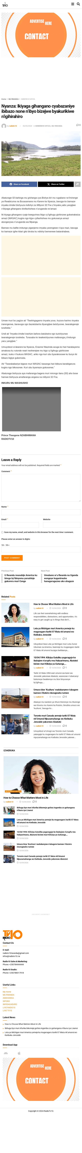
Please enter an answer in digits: (15, 539)
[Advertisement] (41, 77)
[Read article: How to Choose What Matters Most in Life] (15, 613)
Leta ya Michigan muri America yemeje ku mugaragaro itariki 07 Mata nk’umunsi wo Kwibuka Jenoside (54, 632)
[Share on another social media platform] (77, 184)
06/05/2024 (27, 126)
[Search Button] (78, 4)
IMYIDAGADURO (10, 1004)
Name (5, 506)
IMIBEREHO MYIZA (28, 99)
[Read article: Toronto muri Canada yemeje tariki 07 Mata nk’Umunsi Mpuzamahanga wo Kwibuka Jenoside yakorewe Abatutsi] (15, 724)
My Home (7, 992)
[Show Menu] (72, 4)
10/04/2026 (55, 608)
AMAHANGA (8, 998)
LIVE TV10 (7, 1011)
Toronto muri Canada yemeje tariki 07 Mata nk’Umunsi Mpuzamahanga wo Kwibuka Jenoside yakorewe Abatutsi (55, 719)
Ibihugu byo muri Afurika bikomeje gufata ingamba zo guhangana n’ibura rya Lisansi (41, 1028)
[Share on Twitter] (56, 184)
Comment (6, 471)
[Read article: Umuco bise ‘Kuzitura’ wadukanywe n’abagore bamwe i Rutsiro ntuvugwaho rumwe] (15, 699)
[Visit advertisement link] (41, 35)
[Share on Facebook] (19, 184)
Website (46, 519)
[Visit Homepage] (5, 4)
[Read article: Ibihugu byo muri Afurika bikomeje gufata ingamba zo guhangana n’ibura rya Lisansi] (9, 811)
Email (4, 519)
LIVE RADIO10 (9, 1008)
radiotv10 (13, 126)
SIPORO (6, 1001)
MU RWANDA (14, 99)
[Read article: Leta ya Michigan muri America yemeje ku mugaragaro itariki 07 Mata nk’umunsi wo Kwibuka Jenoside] (15, 637)
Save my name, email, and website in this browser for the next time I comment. (39, 532)
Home (3, 99)
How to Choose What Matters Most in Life (54, 604)
